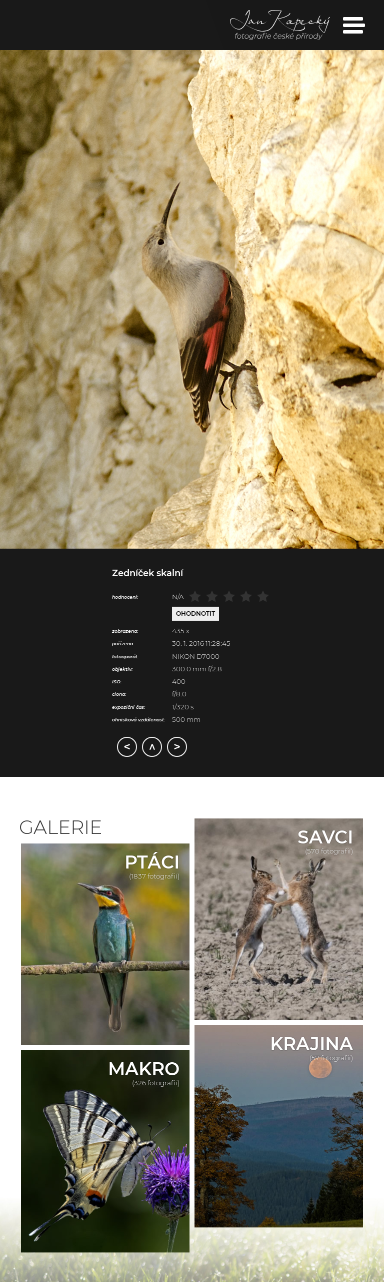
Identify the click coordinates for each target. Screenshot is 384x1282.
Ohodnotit (195, 613)
